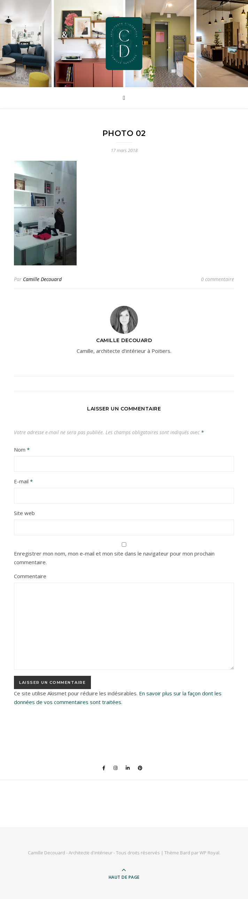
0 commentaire (217, 279)
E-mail (23, 481)
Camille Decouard (42, 279)
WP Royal (209, 852)
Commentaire (30, 576)
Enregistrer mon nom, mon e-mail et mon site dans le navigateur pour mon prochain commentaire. (114, 558)
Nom (22, 449)
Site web (24, 512)
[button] (45, 213)
